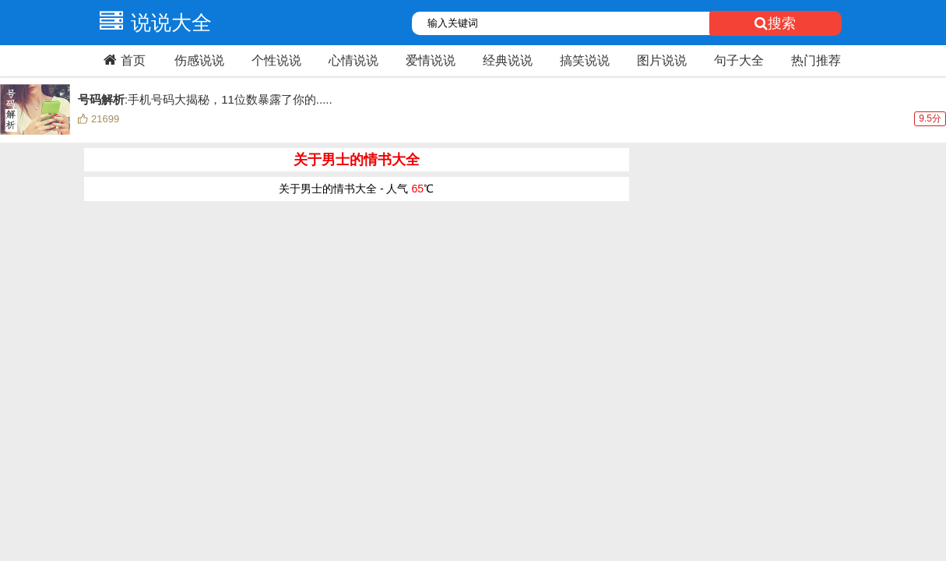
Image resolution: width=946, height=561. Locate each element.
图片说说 (662, 60)
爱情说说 (430, 60)
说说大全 (152, 22)
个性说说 (276, 60)
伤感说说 (199, 60)
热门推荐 (816, 60)
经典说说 (508, 60)
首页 (123, 60)
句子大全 (739, 60)
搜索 (775, 23)
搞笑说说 (585, 60)
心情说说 (353, 60)
